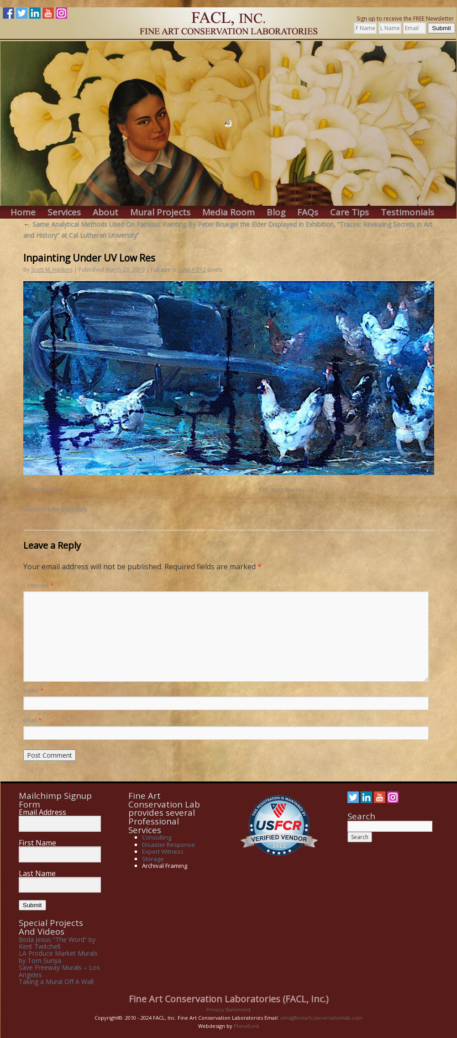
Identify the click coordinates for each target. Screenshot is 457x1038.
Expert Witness (163, 851)
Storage (153, 859)
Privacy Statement (228, 1009)
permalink (74, 509)
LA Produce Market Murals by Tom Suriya (58, 956)
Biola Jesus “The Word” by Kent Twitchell (57, 943)
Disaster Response (168, 844)
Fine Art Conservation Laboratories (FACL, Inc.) (229, 999)
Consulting (156, 837)
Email (32, 720)
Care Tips (349, 212)
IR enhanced (46, 490)
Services (64, 212)
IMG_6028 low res (281, 490)
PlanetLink (246, 1025)
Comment (38, 585)
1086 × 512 (192, 269)
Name (33, 691)
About (105, 212)
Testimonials (407, 212)
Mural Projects (160, 212)
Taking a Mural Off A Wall (56, 981)
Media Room (228, 212)
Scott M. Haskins (52, 269)
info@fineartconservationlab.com (321, 1017)
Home (23, 212)
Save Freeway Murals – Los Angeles (59, 971)
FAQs (307, 212)
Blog (276, 212)
